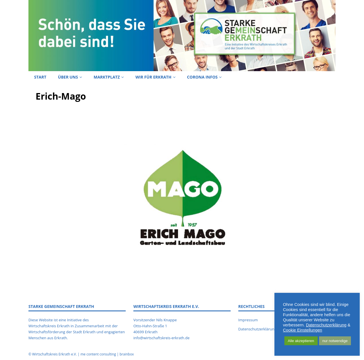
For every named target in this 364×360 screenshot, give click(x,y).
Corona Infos (202, 77)
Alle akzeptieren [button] (301, 341)
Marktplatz (107, 77)
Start (40, 77)
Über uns (68, 77)
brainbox (126, 354)
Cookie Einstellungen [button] (302, 330)
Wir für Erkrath (153, 77)
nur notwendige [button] (335, 341)
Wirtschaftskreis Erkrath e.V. (54, 354)
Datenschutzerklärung (326, 325)
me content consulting (98, 354)
